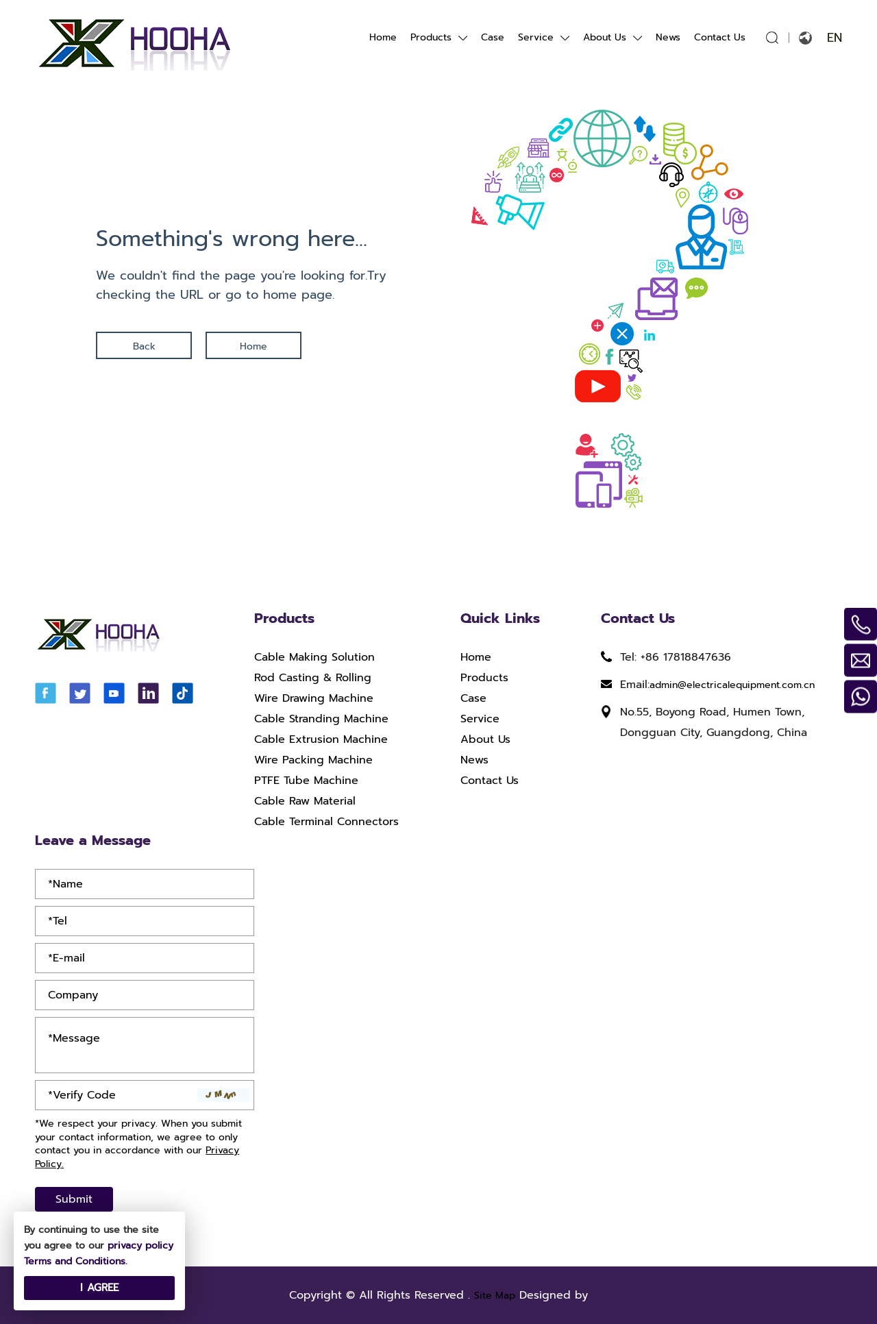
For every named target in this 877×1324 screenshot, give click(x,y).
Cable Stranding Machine (321, 719)
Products (431, 37)
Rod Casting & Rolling (312, 678)
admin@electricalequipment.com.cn (732, 685)
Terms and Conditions (74, 1261)
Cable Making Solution (314, 657)
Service (536, 37)
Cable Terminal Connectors (326, 821)
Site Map (494, 1295)
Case (492, 37)
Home (383, 37)
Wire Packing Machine (313, 760)
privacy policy (140, 1245)
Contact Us (719, 37)
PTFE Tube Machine (306, 780)
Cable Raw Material (305, 801)
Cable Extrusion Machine (321, 739)
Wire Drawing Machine (313, 698)
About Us (604, 37)
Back (144, 346)
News (668, 37)
